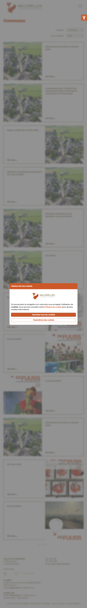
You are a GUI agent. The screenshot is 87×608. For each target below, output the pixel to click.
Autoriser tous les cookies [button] (43, 315)
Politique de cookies (53, 307)
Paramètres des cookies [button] (43, 320)
